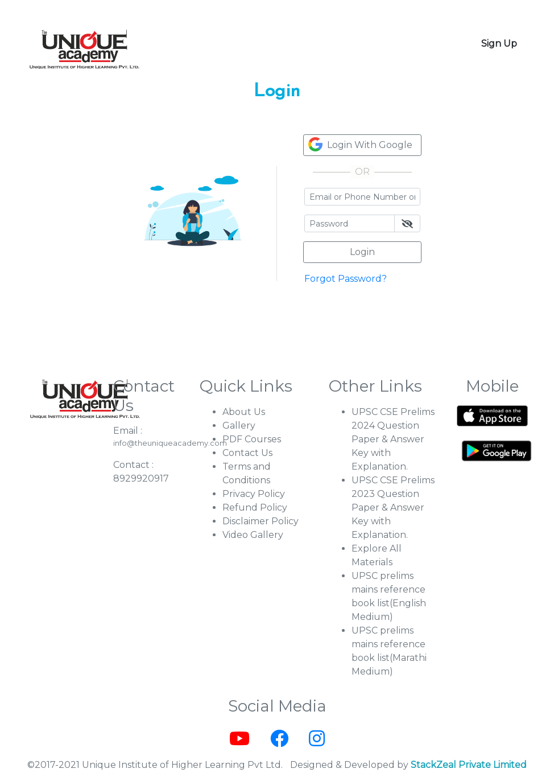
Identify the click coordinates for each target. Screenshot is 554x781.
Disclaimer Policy (260, 521)
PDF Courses (251, 439)
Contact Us (247, 452)
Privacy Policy (253, 493)
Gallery (238, 425)
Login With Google (360, 144)
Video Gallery (252, 534)
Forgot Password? (345, 278)
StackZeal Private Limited (469, 764)
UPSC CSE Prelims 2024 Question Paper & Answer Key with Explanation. (393, 439)
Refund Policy (254, 507)
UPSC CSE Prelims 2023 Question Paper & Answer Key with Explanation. (393, 507)
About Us (243, 411)
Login (362, 251)
